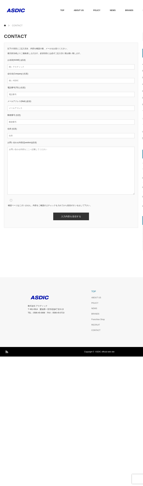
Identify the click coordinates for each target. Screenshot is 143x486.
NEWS (113, 10)
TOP (62, 10)
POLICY (96, 10)
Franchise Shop (98, 319)
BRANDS (129, 10)
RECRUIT (95, 325)
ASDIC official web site (104, 352)
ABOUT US (79, 10)
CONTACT (95, 330)
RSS (6, 351)
